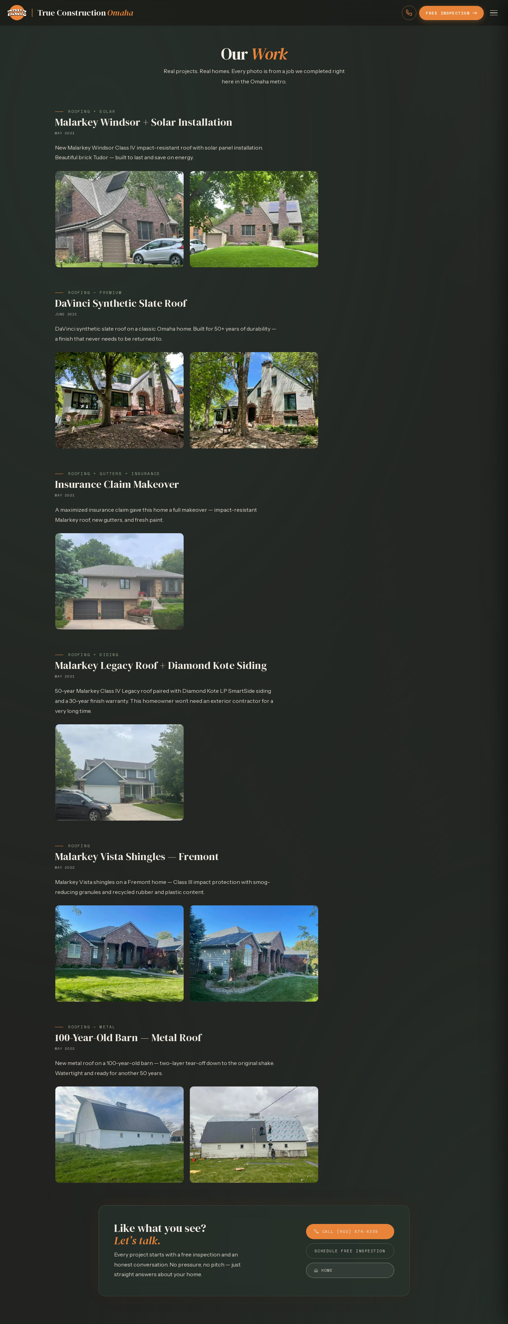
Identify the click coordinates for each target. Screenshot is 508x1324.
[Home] (70, 13)
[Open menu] (494, 13)
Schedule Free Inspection (350, 1251)
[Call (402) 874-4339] (409, 13)
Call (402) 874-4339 (346, 1231)
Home (323, 1270)
